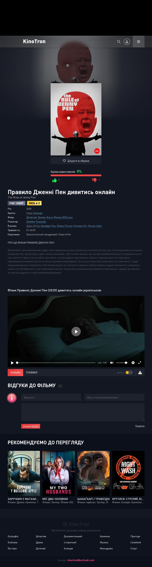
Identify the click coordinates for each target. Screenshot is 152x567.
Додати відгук (30, 426)
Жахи (49, 217)
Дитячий (40, 548)
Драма (39, 542)
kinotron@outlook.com (81, 560)
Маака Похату (64, 225)
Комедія (68, 548)
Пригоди (135, 536)
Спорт (133, 548)
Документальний (73, 536)
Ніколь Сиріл (95, 225)
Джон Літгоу (33, 225)
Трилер (41, 217)
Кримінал (105, 536)
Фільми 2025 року (63, 217)
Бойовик (13, 542)
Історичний (70, 542)
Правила (140, 425)
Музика (104, 542)
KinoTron (34, 41)
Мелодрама (106, 548)
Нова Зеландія (34, 212)
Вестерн (12, 548)
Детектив (31, 217)
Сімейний (135, 542)
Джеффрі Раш (48, 225)
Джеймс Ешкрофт (36, 221)
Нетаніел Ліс (80, 225)
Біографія (13, 536)
